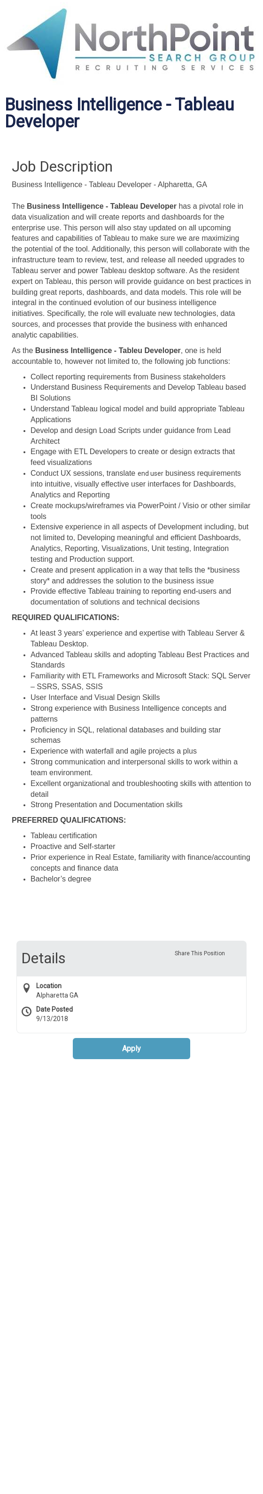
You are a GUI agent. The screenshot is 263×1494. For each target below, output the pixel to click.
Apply (131, 1048)
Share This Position (200, 953)
